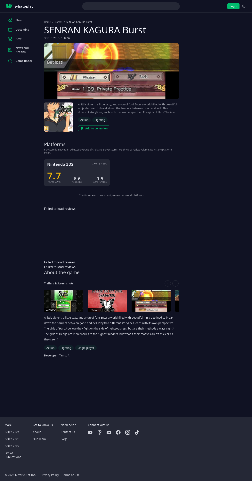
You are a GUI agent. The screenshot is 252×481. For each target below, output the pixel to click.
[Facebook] (118, 432)
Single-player (85, 348)
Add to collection (94, 128)
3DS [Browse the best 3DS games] (46, 38)
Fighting (100, 120)
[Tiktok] (137, 432)
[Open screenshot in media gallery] (151, 301)
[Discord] (109, 432)
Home (47, 22)
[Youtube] (90, 432)
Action (84, 120)
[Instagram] (127, 432)
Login (233, 6)
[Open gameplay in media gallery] (63, 301)
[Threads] (99, 432)
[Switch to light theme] (244, 6)
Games (58, 22)
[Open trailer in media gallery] (107, 301)
